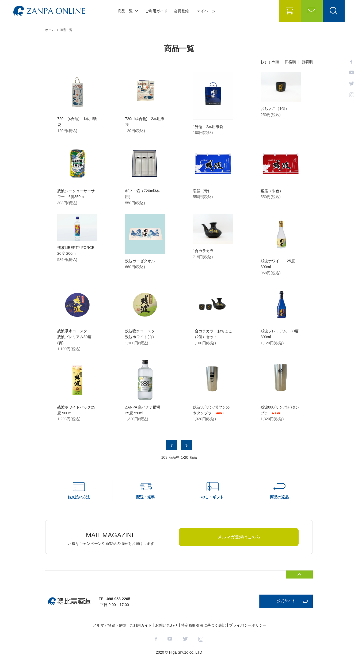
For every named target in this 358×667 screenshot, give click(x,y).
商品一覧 (128, 11)
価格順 (290, 62)
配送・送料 (145, 497)
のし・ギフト (212, 497)
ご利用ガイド (156, 11)
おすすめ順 (269, 62)
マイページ (206, 11)
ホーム (50, 30)
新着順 (307, 62)
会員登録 (181, 11)
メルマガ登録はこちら (239, 537)
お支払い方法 (78, 497)
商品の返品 (279, 497)
